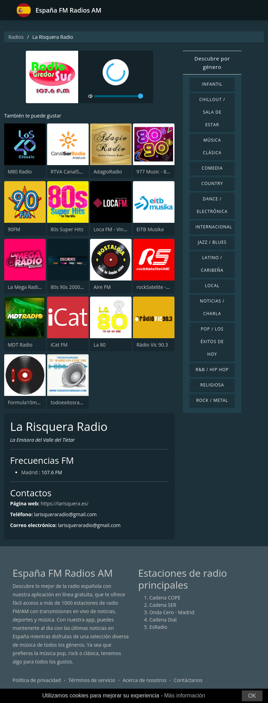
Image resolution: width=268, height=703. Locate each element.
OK (252, 696)
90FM (14, 229)
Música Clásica (212, 146)
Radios (16, 37)
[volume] (118, 96)
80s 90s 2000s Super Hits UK (83, 287)
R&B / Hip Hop (212, 369)
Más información (184, 695)
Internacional (213, 227)
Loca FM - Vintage (113, 229)
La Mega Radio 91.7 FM (34, 287)
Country (212, 183)
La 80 (100, 344)
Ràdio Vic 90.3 (152, 344)
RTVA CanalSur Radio (74, 171)
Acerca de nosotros (144, 680)
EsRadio (158, 627)
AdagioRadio (108, 171)
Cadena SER (162, 605)
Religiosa (212, 385)
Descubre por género (212, 62)
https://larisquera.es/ (64, 503)
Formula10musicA (28, 402)
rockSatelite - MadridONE (165, 287)
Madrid (29, 472)
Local (212, 286)
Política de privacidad (37, 680)
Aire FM (102, 287)
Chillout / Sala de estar (212, 112)
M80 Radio (20, 171)
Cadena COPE (164, 597)
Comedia (212, 168)
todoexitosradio (69, 402)
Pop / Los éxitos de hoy (212, 341)
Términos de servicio (92, 680)
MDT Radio (20, 344)
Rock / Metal (212, 400)
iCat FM (59, 344)
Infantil (212, 84)
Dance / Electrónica (212, 205)
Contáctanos (188, 680)
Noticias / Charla (212, 307)
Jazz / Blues (212, 242)
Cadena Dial (163, 619)
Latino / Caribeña (212, 264)
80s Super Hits (67, 229)
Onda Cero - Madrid (171, 612)
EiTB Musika (150, 229)
